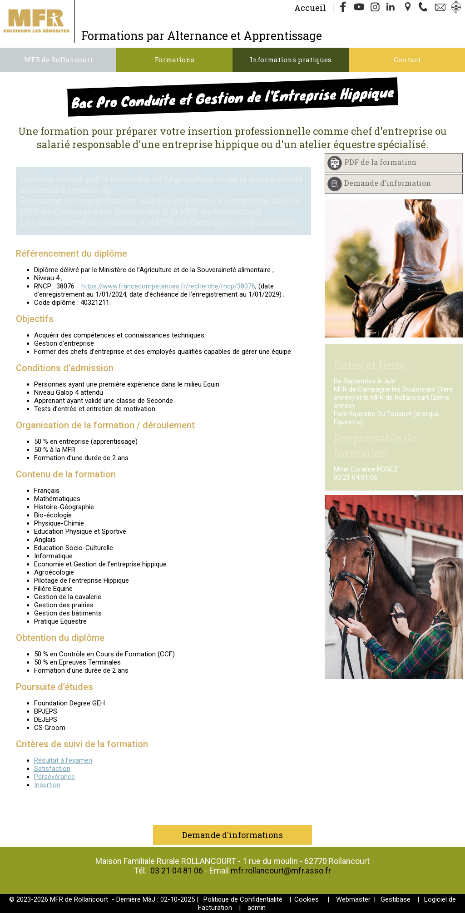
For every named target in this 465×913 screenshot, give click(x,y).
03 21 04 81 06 (176, 870)
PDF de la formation (380, 162)
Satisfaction (52, 768)
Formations (174, 59)
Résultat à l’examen (63, 760)
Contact (407, 59)
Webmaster (353, 899)
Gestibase (396, 899)
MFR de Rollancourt (58, 59)
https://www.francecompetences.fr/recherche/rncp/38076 (168, 286)
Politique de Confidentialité (242, 899)
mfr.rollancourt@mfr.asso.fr (281, 870)
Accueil (310, 7)
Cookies (306, 899)
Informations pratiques (290, 59)
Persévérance (54, 777)
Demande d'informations (232, 834)
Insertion (47, 785)
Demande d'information (387, 183)
